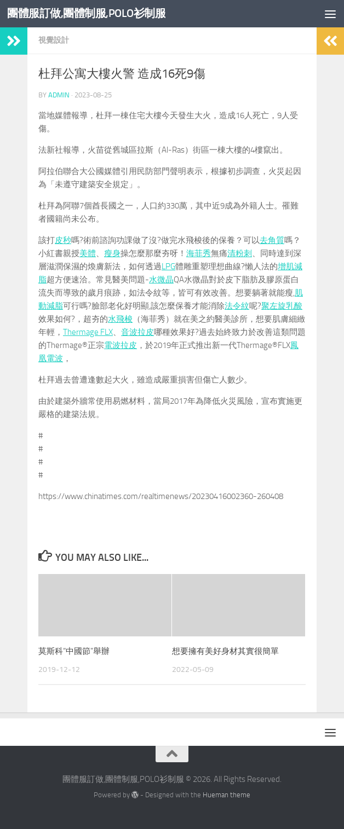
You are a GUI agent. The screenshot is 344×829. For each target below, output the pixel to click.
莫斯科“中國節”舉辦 (74, 651)
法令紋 (237, 306)
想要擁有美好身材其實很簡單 (225, 651)
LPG (168, 266)
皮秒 (63, 240)
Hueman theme (226, 795)
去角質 (272, 240)
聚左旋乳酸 (281, 306)
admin (59, 95)
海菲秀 (198, 253)
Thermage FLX (88, 332)
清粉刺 (239, 253)
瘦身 (112, 253)
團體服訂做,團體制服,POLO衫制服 (90, 13)
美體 (87, 253)
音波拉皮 (137, 332)
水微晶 (161, 280)
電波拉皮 (120, 345)
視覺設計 (53, 40)
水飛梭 (120, 319)
